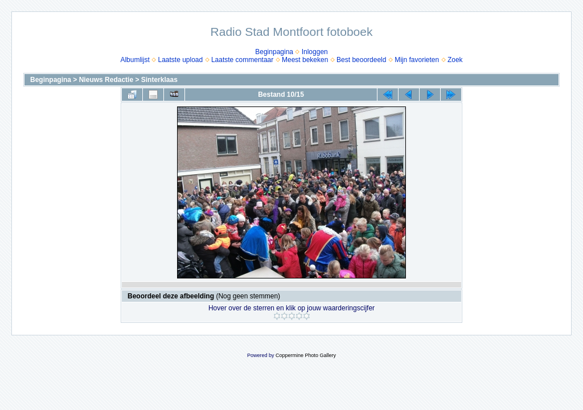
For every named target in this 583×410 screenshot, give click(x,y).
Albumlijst (134, 60)
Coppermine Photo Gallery (306, 355)
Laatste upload (180, 60)
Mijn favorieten (417, 60)
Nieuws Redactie (106, 80)
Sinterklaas (159, 80)
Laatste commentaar (242, 60)
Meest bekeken (305, 60)
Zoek (455, 60)
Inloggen (315, 52)
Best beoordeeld (361, 60)
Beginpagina (274, 52)
